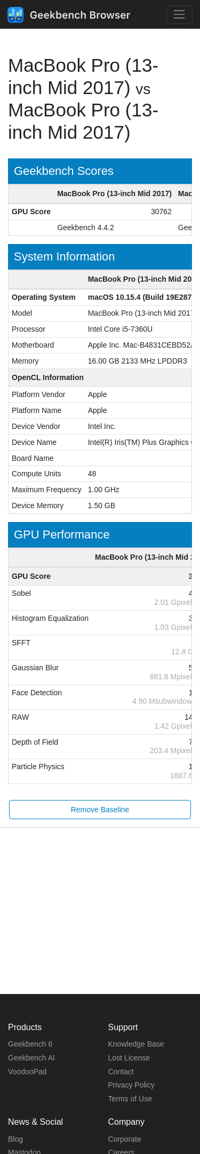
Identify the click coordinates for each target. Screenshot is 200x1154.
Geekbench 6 (30, 1044)
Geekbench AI (31, 1058)
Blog (15, 1139)
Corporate (124, 1139)
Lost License (129, 1058)
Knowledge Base (136, 1044)
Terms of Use (130, 1098)
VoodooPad (27, 1071)
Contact (121, 1071)
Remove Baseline (100, 809)
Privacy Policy (131, 1085)
